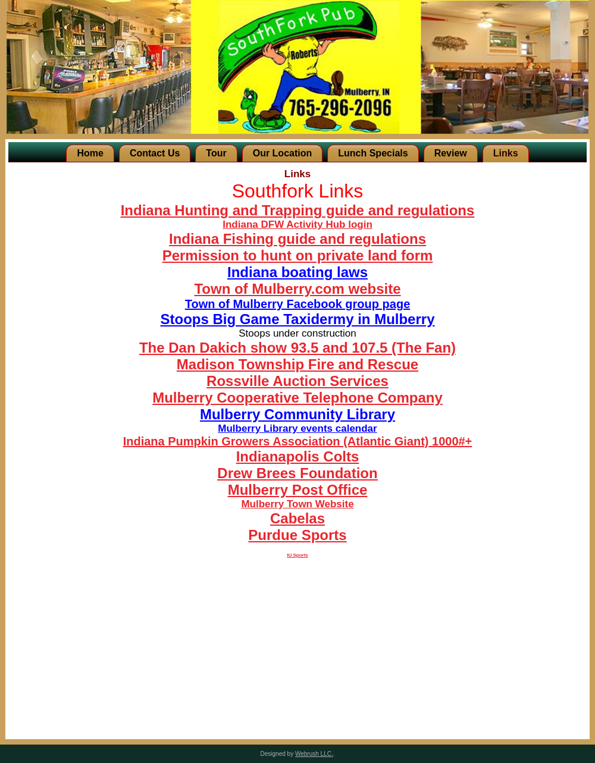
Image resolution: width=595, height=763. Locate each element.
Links (505, 153)
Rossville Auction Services (297, 381)
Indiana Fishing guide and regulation (293, 239)
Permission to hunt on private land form (297, 255)
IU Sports (297, 555)
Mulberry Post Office (298, 490)
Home (90, 153)
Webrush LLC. (314, 754)
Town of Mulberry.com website (297, 289)
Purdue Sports (297, 535)
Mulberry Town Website (297, 504)
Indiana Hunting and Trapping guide (242, 210)
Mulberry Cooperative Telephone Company (297, 398)
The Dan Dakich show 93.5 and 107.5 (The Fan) (297, 348)
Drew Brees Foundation (297, 473)
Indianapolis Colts (297, 456)
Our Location (282, 153)
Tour (216, 153)
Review (450, 153)
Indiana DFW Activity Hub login (297, 224)
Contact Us (155, 153)
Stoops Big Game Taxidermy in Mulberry (298, 319)
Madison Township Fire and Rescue (297, 364)
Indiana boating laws (297, 272)
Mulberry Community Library (297, 414)
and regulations (419, 210)
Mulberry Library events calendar (297, 428)
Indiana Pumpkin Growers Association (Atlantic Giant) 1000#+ (297, 441)
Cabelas (297, 518)
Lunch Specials (373, 153)
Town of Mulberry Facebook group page (298, 303)
